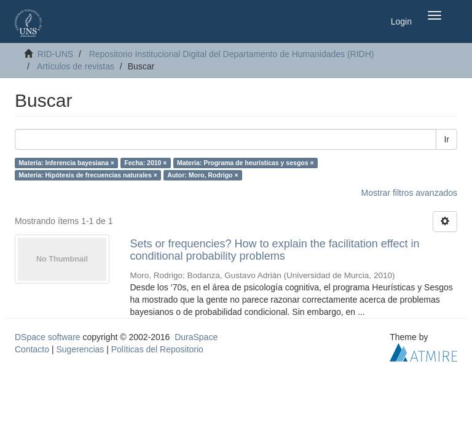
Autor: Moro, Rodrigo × (202, 175)
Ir (446, 139)
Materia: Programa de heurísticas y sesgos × (245, 162)
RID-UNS (55, 54)
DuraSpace (196, 337)
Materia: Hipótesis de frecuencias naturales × (87, 175)
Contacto (32, 349)
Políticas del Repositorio (157, 349)
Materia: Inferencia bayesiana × (66, 162)
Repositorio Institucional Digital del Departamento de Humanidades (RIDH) (231, 54)
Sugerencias (80, 349)
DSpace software (48, 337)
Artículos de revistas (75, 66)
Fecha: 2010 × (145, 162)
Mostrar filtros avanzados (409, 193)
